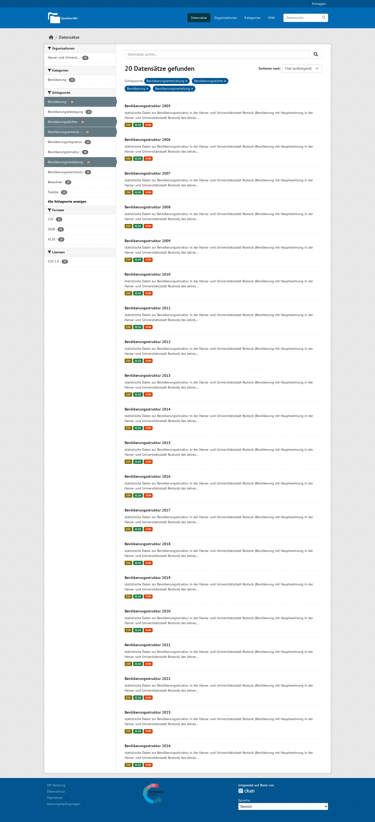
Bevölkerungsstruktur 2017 (148, 510)
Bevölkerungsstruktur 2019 (148, 577)
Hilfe (271, 18)
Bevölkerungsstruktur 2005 (148, 105)
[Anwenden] (324, 18)
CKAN (246, 790)
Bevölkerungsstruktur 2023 (148, 712)
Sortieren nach (269, 68)
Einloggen (319, 4)
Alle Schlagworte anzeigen (67, 201)
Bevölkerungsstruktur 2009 (148, 240)
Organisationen (225, 18)
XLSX (138, 125)
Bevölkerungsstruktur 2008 (148, 207)
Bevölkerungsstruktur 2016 (148, 476)
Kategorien (252, 18)
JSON (148, 125)
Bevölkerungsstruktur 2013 (148, 375)
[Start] (51, 37)
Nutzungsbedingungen (63, 804)
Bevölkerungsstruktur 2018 (148, 543)
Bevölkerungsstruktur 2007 (148, 173)
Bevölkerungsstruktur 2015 (148, 442)
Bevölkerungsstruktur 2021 (148, 644)
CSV (128, 125)
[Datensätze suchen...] (217, 54)
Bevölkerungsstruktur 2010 (148, 274)
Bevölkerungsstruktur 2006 (148, 139)
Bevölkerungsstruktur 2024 (148, 745)
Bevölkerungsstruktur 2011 (148, 307)
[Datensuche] (305, 18)
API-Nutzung (56, 785)
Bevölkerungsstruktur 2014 (148, 409)
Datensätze (199, 18)
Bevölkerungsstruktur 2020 (148, 611)
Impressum (55, 797)
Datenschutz (56, 791)
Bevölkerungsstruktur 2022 (148, 678)
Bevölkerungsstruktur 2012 (148, 341)
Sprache (244, 800)
